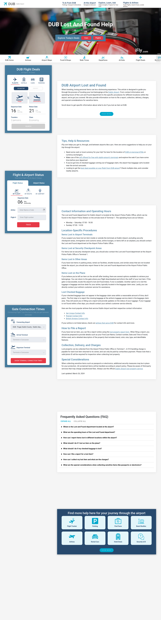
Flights (98, 38)
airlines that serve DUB (105, 323)
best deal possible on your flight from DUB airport (100, 168)
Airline (13, 210)
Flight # (13, 217)
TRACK (28, 225)
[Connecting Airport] (21, 321)
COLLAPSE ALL (80, 421)
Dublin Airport (113, 92)
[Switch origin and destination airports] (28, 97)
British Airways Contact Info (77, 319)
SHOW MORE (106, 550)
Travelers (14, 117)
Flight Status (18, 183)
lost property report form (119, 332)
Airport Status (38, 183)
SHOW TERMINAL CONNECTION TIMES (28, 361)
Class (31, 117)
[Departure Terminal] (21, 346)
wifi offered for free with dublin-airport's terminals (98, 157)
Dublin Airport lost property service (129, 369)
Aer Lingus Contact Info (75, 313)
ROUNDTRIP (21, 88)
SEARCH (28, 126)
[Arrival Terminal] (20, 334)
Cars (86, 38)
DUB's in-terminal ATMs (134, 152)
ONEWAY (35, 88)
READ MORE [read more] (106, 114)
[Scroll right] (158, 58)
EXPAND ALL (66, 421)
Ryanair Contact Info (74, 316)
